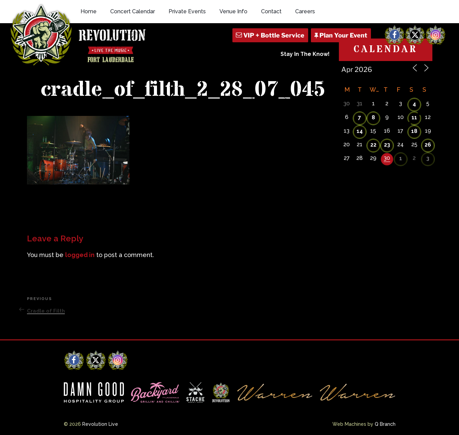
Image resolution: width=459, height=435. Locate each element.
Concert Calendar (132, 11)
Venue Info (233, 11)
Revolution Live (100, 424)
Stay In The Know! (305, 54)
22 (373, 144)
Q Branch (385, 424)
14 (360, 131)
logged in (80, 254)
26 (428, 144)
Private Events (187, 11)
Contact (271, 11)
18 (414, 131)
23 (387, 144)
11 (414, 117)
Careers (305, 11)
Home (89, 11)
